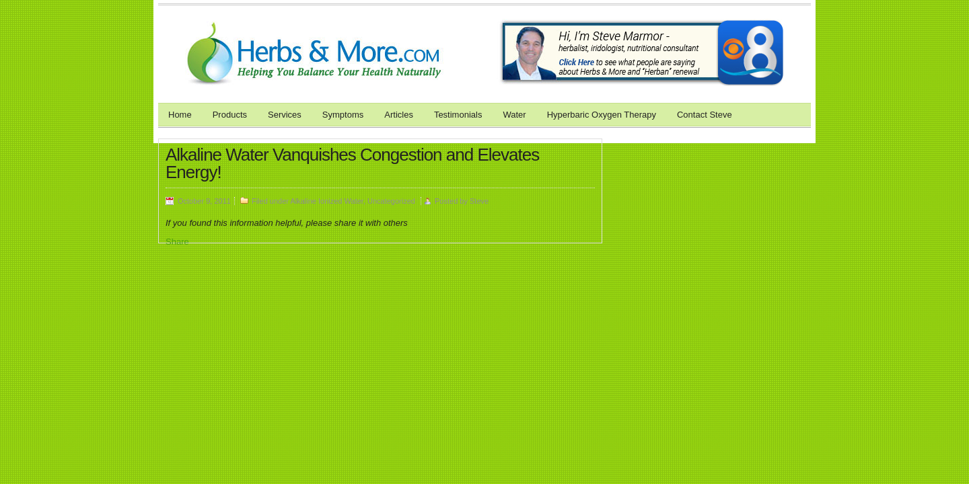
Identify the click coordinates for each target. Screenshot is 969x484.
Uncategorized (391, 201)
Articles (398, 115)
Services (284, 115)
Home (180, 115)
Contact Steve (704, 115)
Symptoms (342, 115)
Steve (479, 201)
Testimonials (458, 115)
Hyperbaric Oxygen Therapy (601, 115)
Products (230, 115)
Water (514, 115)
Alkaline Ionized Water (326, 201)
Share (177, 242)
